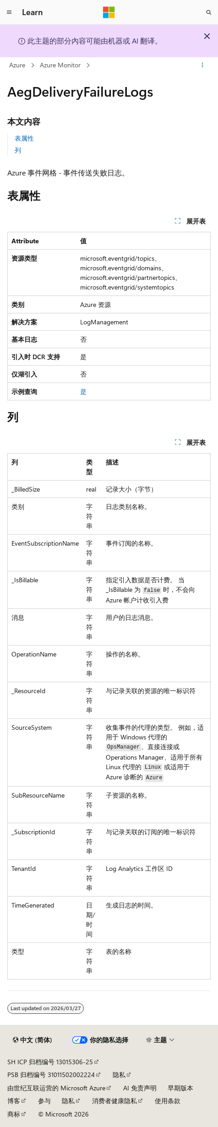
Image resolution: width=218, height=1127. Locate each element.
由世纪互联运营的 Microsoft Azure (56, 1087)
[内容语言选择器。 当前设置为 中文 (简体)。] (32, 1040)
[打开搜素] (209, 12)
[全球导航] (9, 12)
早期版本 (180, 1087)
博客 (13, 1100)
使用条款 (167, 1100)
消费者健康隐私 (114, 1100)
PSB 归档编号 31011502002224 (51, 1074)
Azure (17, 64)
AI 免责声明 (140, 1087)
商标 (13, 1114)
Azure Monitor (60, 64)
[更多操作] (203, 65)
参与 (44, 1100)
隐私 (119, 1074)
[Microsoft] (109, 12)
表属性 (24, 138)
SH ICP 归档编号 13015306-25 (50, 1061)
